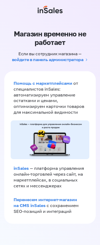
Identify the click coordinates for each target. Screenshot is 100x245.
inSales (21, 168)
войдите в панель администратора (47, 59)
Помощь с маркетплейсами (43, 83)
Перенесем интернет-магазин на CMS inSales (45, 202)
